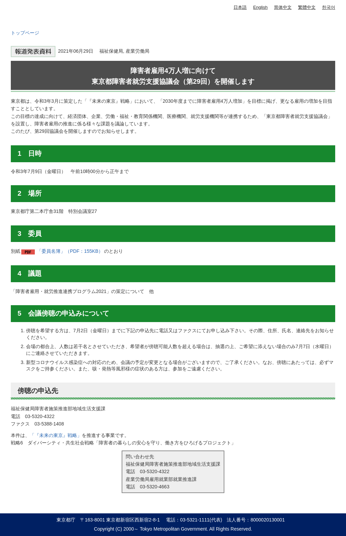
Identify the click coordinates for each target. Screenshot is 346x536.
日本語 (240, 7)
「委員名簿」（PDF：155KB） (70, 251)
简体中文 (283, 7)
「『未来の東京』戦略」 (56, 435)
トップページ (25, 32)
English (260, 7)
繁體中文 (307, 7)
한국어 (328, 7)
